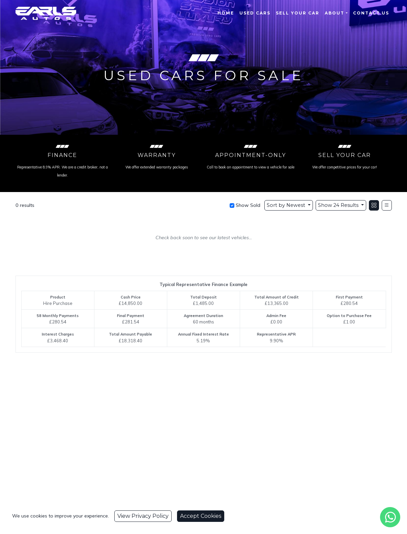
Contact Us (371, 12)
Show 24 (339, 205)
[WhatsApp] (390, 517)
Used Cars (254, 12)
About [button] (334, 12)
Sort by (287, 205)
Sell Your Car (297, 12)
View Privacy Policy (143, 516)
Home (225, 12)
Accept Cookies (200, 516)
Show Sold (247, 205)
